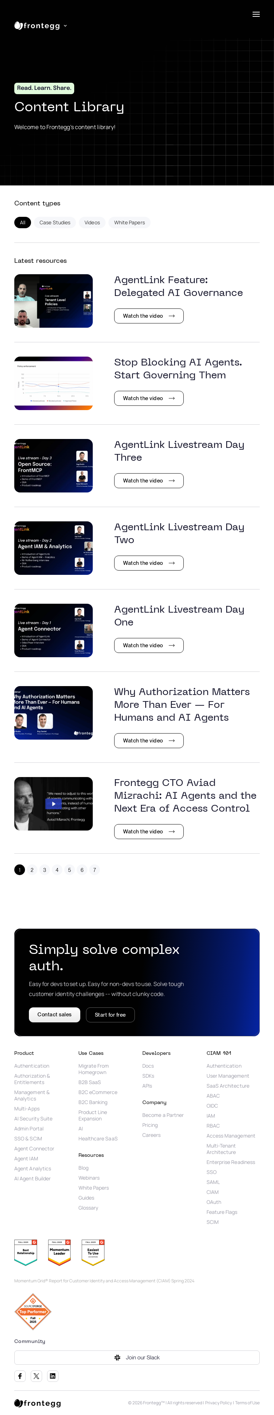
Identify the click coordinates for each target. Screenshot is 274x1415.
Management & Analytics (32, 1095)
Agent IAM (26, 1158)
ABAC (213, 1096)
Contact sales (54, 1014)
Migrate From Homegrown (93, 1069)
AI (80, 1128)
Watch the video (143, 316)
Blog (83, 1168)
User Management (228, 1076)
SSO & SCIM (28, 1138)
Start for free (110, 1015)
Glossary (88, 1208)
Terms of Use (247, 1403)
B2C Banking (93, 1102)
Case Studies (55, 222)
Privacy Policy (218, 1403)
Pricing (150, 1125)
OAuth (214, 1202)
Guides (86, 1198)
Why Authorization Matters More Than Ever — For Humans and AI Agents (182, 705)
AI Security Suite (33, 1118)
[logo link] (37, 1403)
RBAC (213, 1126)
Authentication (31, 1066)
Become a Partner (163, 1115)
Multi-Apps (27, 1108)
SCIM (213, 1222)
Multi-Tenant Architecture (221, 1149)
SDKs (148, 1076)
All (22, 222)
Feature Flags (222, 1212)
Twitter (36, 1376)
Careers (151, 1135)
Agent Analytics (32, 1168)
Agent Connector (34, 1148)
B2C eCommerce (98, 1092)
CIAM (213, 1192)
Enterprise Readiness (231, 1162)
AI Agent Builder (32, 1178)
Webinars (89, 1178)
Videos (92, 222)
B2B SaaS (89, 1082)
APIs (147, 1086)
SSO (212, 1172)
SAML (213, 1182)
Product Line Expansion (92, 1115)
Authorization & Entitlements (32, 1079)
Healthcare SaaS (98, 1138)
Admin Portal (29, 1128)
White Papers (129, 222)
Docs (148, 1066)
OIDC (212, 1106)
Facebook (20, 1376)
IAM (211, 1116)
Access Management (231, 1136)
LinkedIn (53, 1376)
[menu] (256, 14)
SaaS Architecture (228, 1086)
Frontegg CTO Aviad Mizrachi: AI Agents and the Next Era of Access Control (185, 796)
